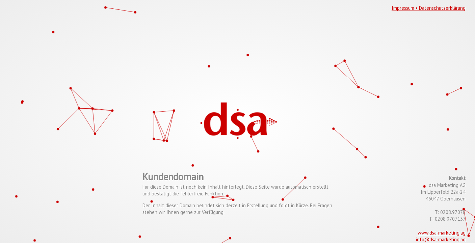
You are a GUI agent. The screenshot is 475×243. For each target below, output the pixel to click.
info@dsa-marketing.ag (441, 239)
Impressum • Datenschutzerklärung (429, 8)
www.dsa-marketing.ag (442, 233)
